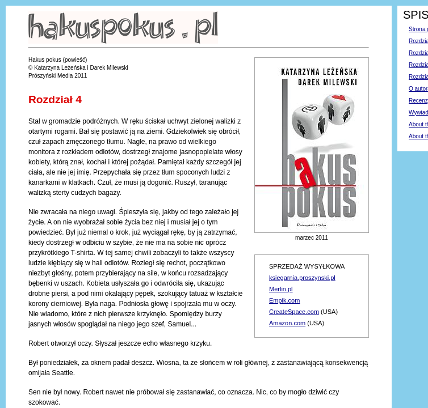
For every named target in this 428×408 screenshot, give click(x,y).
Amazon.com (287, 323)
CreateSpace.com (294, 311)
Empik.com (284, 300)
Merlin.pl (281, 289)
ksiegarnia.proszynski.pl (302, 277)
